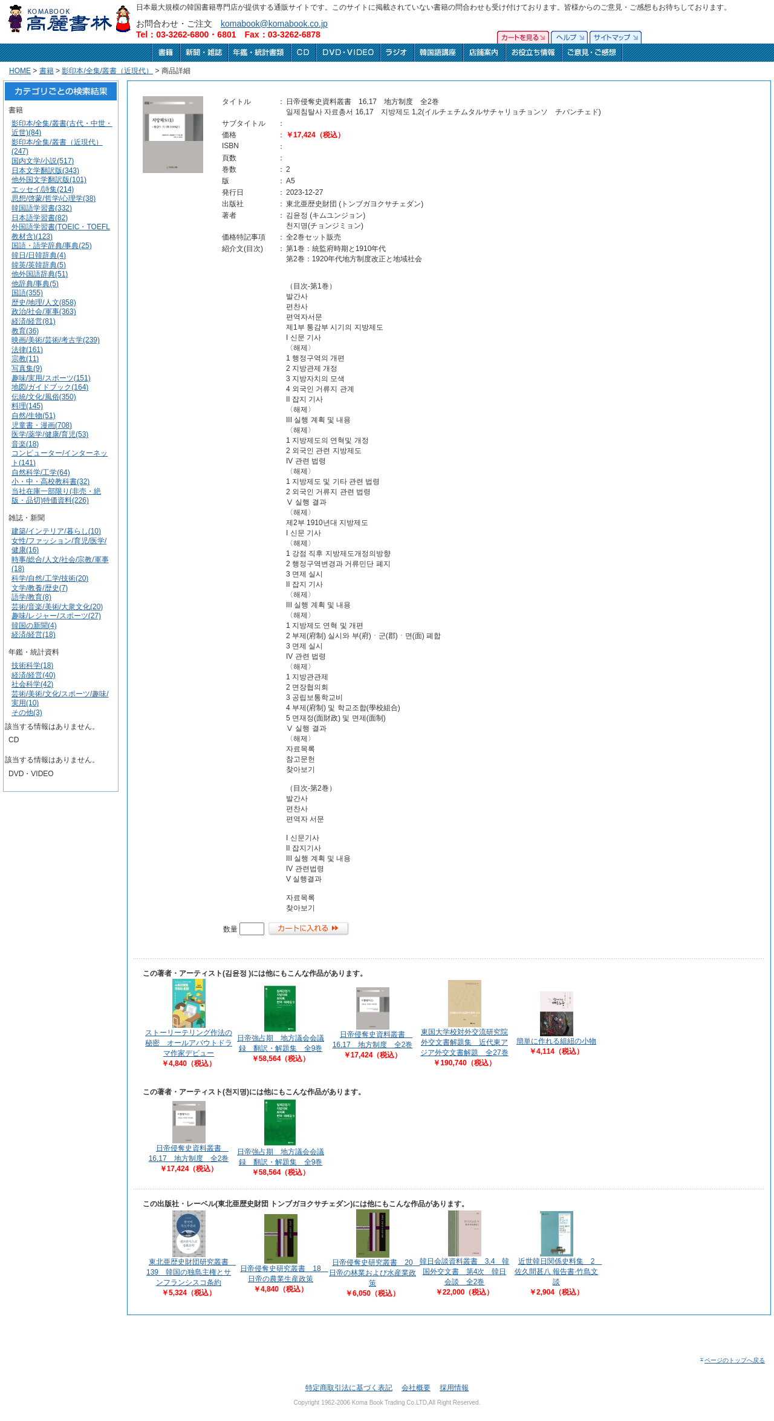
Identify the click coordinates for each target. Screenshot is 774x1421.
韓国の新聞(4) (34, 625)
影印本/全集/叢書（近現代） (107, 71)
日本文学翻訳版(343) (45, 170)
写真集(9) (26, 368)
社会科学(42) (32, 684)
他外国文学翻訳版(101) (48, 179)
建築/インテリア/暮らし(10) (56, 531)
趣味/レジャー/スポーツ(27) (56, 616)
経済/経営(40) (33, 675)
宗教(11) (25, 358)
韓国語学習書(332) (41, 208)
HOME (20, 71)
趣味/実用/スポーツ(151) (51, 378)
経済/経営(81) (33, 321)
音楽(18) (25, 444)
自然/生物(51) (33, 415)
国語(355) (27, 293)
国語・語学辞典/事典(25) (51, 245)
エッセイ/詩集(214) (42, 189)
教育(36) (25, 331)
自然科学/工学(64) (40, 472)
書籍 (46, 71)
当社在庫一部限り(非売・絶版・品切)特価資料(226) (56, 496)
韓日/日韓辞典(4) (38, 255)
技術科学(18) (32, 665)
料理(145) (27, 406)
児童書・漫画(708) (41, 425)
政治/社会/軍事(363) (43, 311)
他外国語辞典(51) (39, 274)
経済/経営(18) (33, 634)
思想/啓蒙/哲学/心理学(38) (53, 198)
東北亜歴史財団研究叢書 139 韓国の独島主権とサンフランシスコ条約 (191, 1272)
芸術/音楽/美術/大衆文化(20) (57, 607)
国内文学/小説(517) (42, 161)
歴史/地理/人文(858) (43, 302)
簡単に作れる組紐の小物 (556, 1041)
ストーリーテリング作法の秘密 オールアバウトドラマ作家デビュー (188, 1042)
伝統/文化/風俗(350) (43, 397)
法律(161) (27, 349)
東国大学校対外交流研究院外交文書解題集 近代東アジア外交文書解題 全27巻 (464, 1042)
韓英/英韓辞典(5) (38, 265)
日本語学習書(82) (39, 218)
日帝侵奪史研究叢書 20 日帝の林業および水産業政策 (374, 1272)
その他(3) (26, 712)
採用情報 (454, 1387)
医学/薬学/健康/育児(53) (49, 434)
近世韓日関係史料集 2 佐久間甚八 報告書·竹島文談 (558, 1271)
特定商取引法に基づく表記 (348, 1387)
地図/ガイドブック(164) (49, 387)
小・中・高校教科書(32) (50, 481)
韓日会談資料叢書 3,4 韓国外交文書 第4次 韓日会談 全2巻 (465, 1271)
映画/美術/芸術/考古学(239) (55, 340)
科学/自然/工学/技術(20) (49, 578)
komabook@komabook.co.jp (274, 23)
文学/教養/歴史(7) (39, 588)
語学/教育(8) (31, 597)
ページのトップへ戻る (732, 1360)
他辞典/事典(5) (35, 283)
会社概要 (416, 1387)
